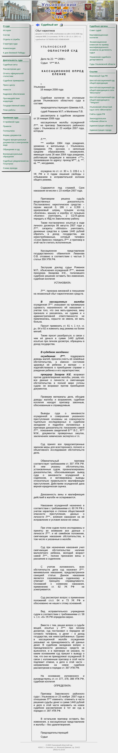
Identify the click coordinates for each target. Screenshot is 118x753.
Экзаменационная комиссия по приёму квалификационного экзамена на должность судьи (101, 47)
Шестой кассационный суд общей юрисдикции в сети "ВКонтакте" (102, 90)
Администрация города (100, 130)
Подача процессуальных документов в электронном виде (15, 142)
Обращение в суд (11, 149)
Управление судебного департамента (100, 58)
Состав (6, 35)
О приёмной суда (11, 122)
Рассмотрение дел (12, 69)
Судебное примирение (13, 80)
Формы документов (12, 135)
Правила (7, 126)
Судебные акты (10, 64)
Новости (7, 89)
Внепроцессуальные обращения (12, 155)
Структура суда (10, 44)
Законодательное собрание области (98, 119)
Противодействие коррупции (11, 99)
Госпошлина (9, 131)
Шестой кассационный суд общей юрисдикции (102, 81)
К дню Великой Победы (14, 53)
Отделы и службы (11, 39)
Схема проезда (10, 168)
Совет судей (95, 30)
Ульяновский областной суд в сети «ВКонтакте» (101, 108)
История (7, 30)
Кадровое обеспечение (14, 94)
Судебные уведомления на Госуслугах (15, 162)
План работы (9, 110)
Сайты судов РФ (97, 114)
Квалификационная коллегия (99, 36)
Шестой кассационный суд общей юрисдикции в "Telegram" (102, 100)
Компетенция (9, 48)
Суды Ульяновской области (102, 64)
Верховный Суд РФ (99, 76)
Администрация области (101, 126)
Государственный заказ (14, 105)
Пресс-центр (9, 85)
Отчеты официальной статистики (13, 74)
